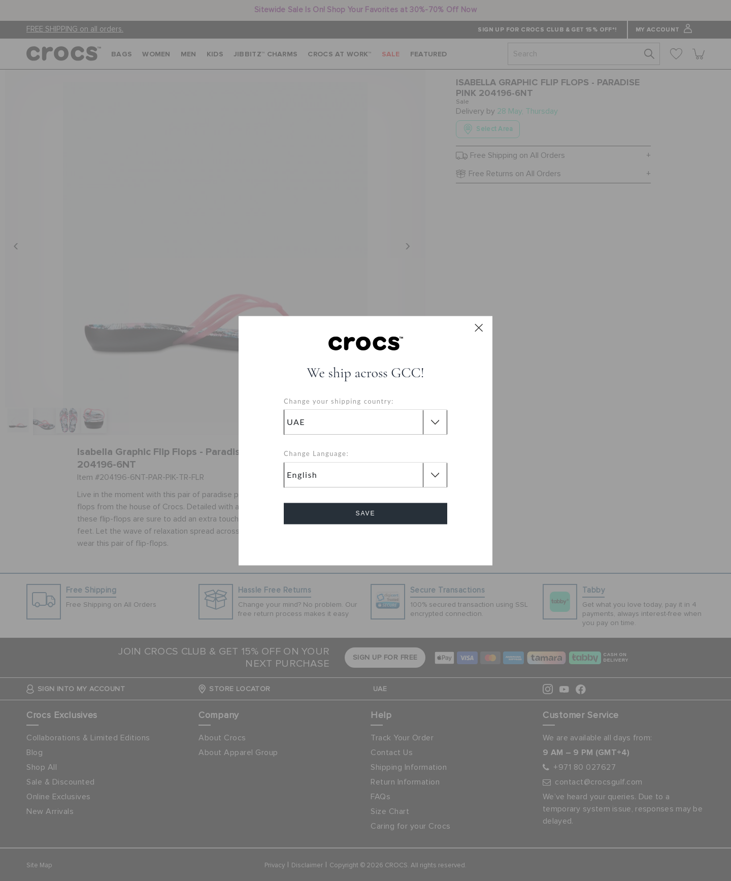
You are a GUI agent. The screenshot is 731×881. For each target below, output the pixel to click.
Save (365, 513)
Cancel (366, 542)
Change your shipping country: (339, 401)
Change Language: (316, 454)
